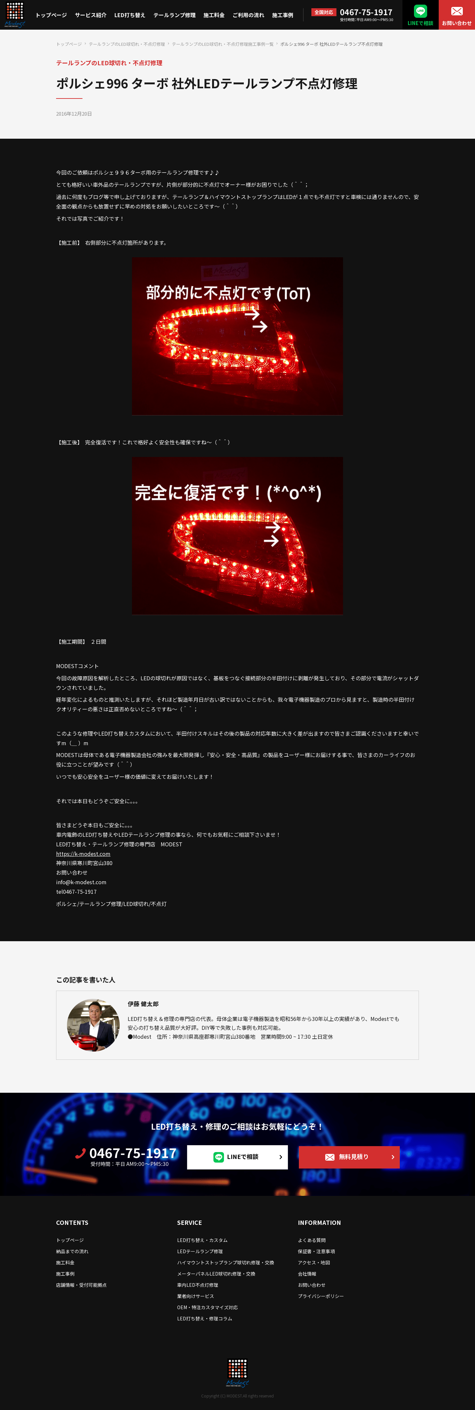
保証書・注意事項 (316, 1251)
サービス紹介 (91, 15)
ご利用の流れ (248, 15)
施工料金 (214, 15)
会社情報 (307, 1273)
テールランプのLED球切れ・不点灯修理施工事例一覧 (223, 44)
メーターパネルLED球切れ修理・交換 (216, 1273)
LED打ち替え (129, 15)
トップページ (51, 15)
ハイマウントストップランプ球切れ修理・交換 (225, 1262)
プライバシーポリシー (321, 1296)
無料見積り (354, 1156)
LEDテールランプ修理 (200, 1251)
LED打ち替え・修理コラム (204, 1318)
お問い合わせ (457, 22)
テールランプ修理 (174, 15)
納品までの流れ (72, 1251)
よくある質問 (312, 1240)
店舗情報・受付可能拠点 (81, 1285)
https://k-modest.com (83, 854)
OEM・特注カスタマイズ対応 (207, 1307)
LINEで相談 (420, 22)
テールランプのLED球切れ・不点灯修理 (127, 44)
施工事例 (282, 15)
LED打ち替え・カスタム (202, 1240)
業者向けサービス (195, 1296)
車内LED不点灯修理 (197, 1285)
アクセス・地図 (314, 1262)
